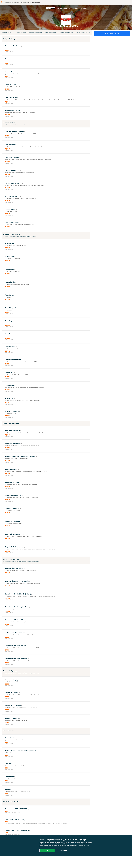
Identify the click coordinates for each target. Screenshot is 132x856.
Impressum (84, 8)
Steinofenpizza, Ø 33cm (35, 32)
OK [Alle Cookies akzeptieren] (47, 850)
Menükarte (51, 8)
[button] (89, 32)
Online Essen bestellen (112, 33)
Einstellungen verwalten (71, 843)
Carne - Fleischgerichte (66, 32)
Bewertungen (62, 8)
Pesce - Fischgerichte (82, 32)
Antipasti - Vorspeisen (8, 32)
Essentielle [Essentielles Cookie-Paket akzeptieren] (63, 850)
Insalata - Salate (21, 32)
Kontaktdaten (73, 8)
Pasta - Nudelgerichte (51, 32)
